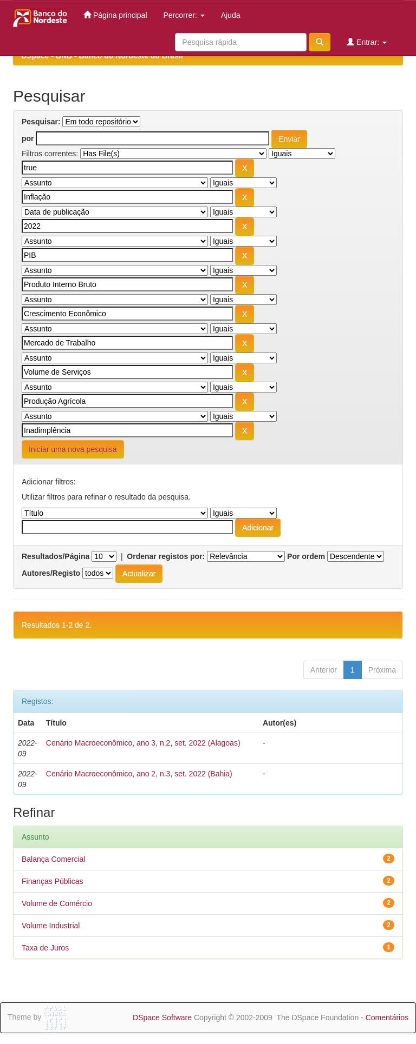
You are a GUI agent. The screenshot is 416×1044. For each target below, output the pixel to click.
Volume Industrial (51, 925)
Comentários (387, 1017)
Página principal (115, 14)
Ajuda (230, 15)
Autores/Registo (51, 573)
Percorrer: (184, 15)
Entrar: (367, 41)
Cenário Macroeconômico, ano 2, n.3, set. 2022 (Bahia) (139, 773)
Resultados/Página (55, 556)
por (28, 138)
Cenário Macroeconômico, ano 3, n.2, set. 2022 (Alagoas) (143, 743)
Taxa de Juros (45, 947)
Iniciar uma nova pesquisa (73, 449)
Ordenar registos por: (166, 556)
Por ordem (306, 556)
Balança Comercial (54, 859)
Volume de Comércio (57, 903)
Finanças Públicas (52, 881)
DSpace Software (162, 1017)
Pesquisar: (41, 121)
